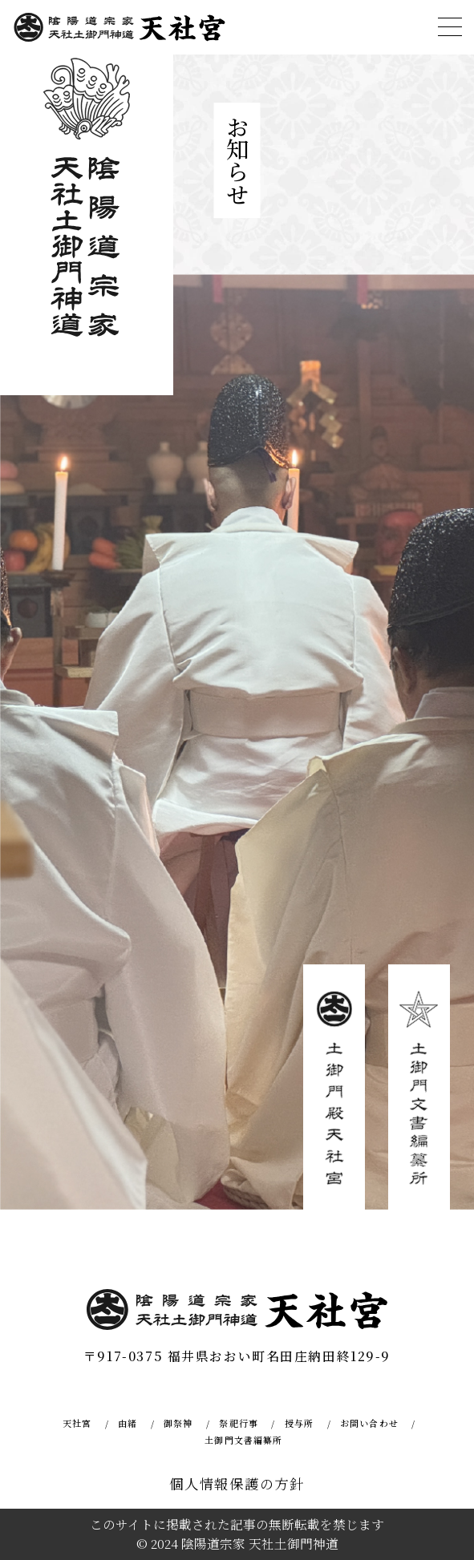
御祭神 (178, 1423)
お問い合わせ (369, 1423)
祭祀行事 (238, 1423)
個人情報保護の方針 (237, 1483)
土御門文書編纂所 (243, 1439)
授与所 (299, 1423)
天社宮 (77, 1423)
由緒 (127, 1423)
